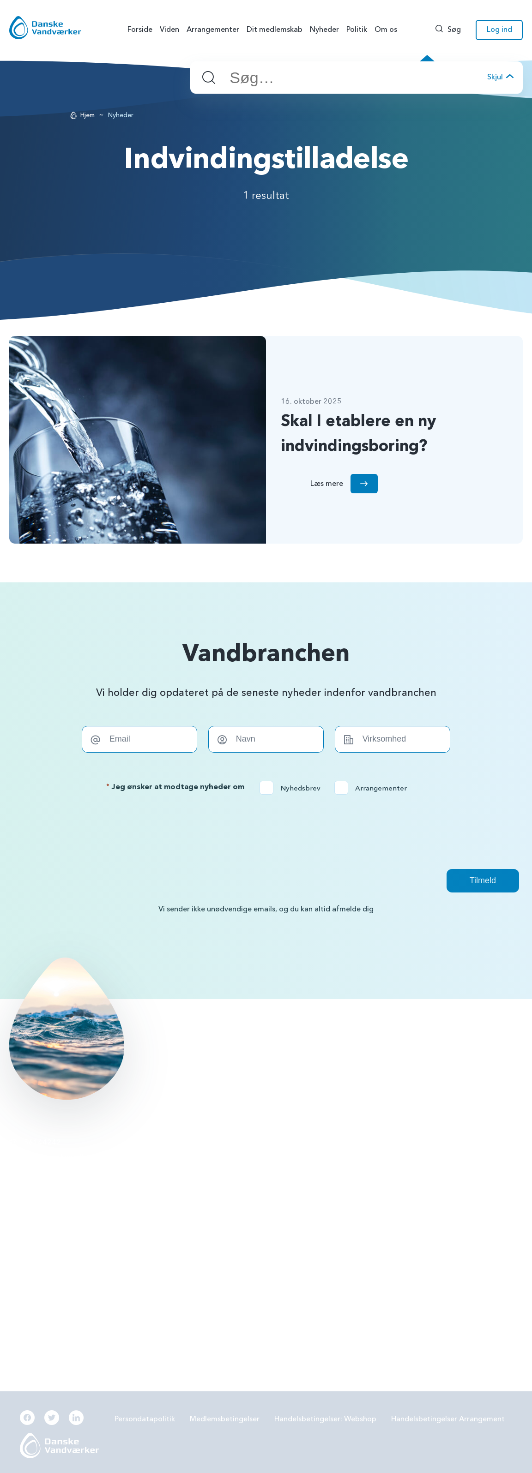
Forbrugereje (373, 1167)
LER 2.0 (193, 1191)
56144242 (42, 1143)
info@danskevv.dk (54, 1157)
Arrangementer (373, 788)
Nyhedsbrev (293, 788)
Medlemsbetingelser (225, 1419)
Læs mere (192, 1043)
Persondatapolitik (145, 1419)
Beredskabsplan (208, 1239)
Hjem (87, 115)
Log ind (499, 29)
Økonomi (197, 1263)
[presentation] (266, 832)
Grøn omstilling (377, 1191)
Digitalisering (373, 1215)
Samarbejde (201, 1215)
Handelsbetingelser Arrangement (448, 1419)
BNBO (191, 1142)
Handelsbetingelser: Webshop (325, 1419)
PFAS (189, 1167)
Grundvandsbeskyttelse (390, 1142)
